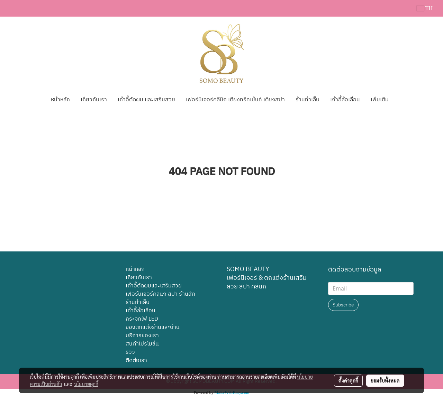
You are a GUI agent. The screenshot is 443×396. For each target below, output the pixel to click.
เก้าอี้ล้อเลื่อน (345, 99)
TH (425, 8)
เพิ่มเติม (380, 99)
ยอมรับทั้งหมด (385, 380)
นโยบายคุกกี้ (86, 384)
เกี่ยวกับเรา (94, 99)
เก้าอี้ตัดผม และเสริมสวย (146, 99)
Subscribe (343, 305)
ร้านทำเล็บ (307, 99)
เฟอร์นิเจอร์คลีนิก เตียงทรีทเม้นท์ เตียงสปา (235, 99)
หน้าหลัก (60, 99)
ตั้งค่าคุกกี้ (348, 380)
